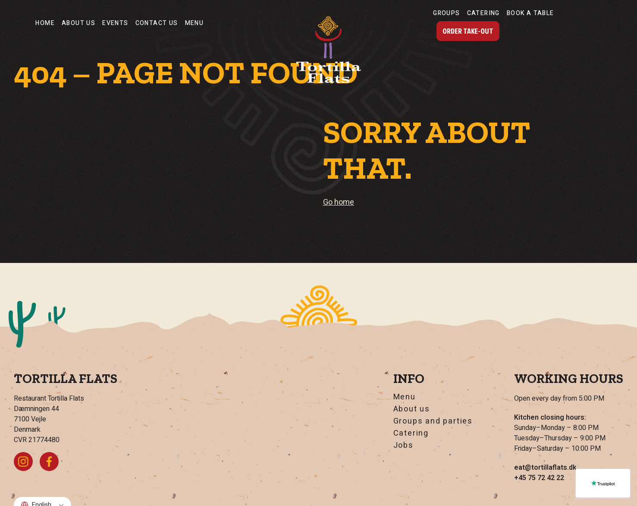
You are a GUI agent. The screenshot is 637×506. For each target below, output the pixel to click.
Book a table (530, 13)
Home (45, 23)
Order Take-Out (467, 30)
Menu (194, 23)
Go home (338, 202)
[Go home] (328, 49)
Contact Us (156, 23)
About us (78, 23)
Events (115, 23)
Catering (483, 13)
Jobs (403, 445)
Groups (446, 13)
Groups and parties (433, 421)
